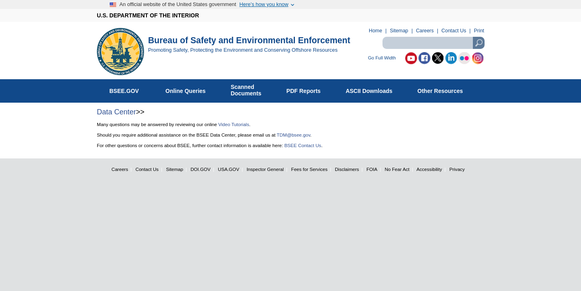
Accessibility (429, 169)
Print (479, 31)
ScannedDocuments (250, 90)
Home (375, 31)
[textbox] (433, 43)
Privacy (457, 169)
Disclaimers (347, 169)
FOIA (371, 169)
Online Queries (189, 89)
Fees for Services (309, 169)
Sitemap (399, 31)
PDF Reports (307, 89)
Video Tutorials (233, 124)
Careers (425, 31)
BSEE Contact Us (303, 145)
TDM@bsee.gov (293, 134)
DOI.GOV (200, 169)
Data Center (116, 112)
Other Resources (445, 89)
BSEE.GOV (129, 89)
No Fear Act (397, 169)
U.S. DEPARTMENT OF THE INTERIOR (148, 15)
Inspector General (265, 169)
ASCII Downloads (373, 89)
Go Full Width (382, 58)
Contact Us (453, 31)
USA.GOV (228, 169)
